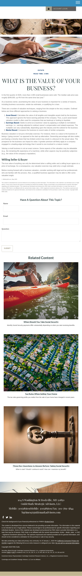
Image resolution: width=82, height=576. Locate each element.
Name (5, 203)
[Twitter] (6, 516)
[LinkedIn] (10, 516)
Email (5, 216)
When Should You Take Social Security (41, 322)
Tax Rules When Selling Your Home (41, 394)
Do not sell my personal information (67, 543)
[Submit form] (7, 248)
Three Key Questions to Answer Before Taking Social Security (41, 466)
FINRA (9, 552)
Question (5, 229)
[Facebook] (3, 516)
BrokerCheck (49, 521)
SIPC (13, 552)
